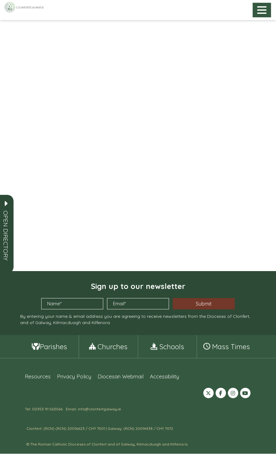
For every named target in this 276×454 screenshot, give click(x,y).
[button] (5, 236)
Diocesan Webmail (121, 376)
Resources (38, 376)
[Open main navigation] (261, 10)
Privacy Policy (74, 376)
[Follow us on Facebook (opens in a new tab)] (221, 394)
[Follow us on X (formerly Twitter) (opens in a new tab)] (208, 394)
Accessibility (164, 376)
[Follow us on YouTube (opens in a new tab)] (245, 394)
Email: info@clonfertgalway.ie (93, 409)
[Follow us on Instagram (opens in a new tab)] (233, 394)
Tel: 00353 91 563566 (44, 409)
